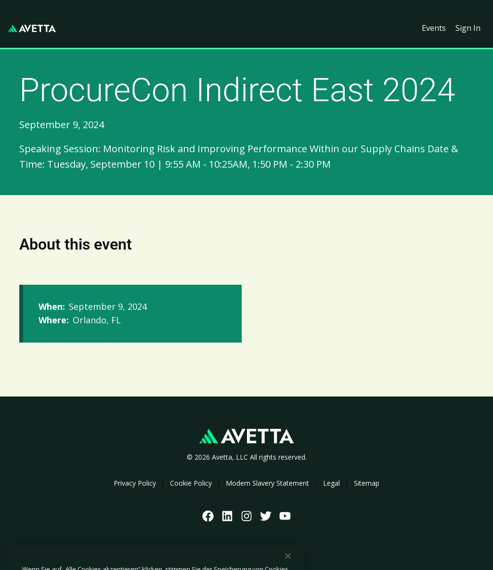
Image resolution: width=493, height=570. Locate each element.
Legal (331, 483)
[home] (32, 28)
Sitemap (366, 483)
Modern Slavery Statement (267, 483)
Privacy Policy (135, 483)
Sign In (467, 28)
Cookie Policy (191, 483)
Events (434, 28)
